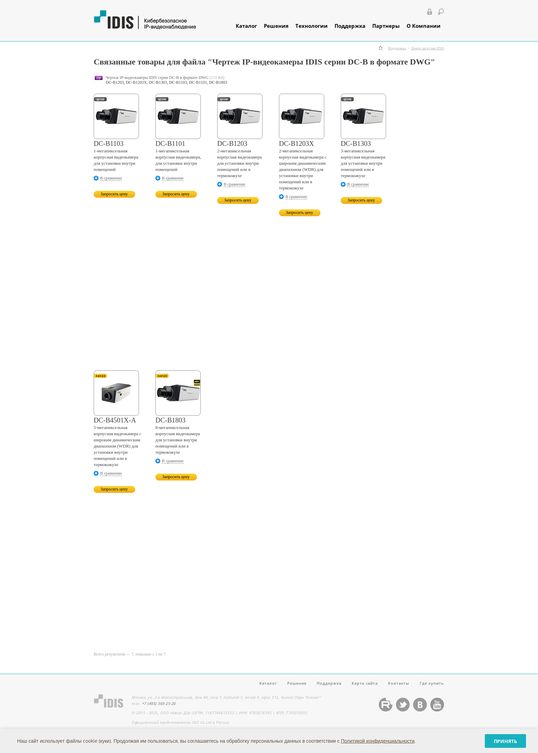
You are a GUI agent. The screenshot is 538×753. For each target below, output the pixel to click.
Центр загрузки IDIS (427, 48)
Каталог (246, 25)
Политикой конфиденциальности (377, 741)
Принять (505, 741)
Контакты (398, 683)
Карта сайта (365, 683)
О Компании (424, 25)
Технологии (311, 25)
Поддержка (350, 25)
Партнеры (386, 25)
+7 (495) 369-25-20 (159, 703)
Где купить (432, 683)
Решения (276, 25)
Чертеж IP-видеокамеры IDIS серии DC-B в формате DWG (157, 77)
